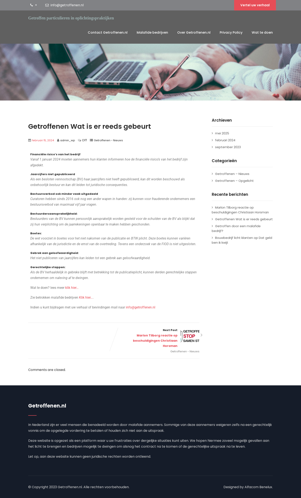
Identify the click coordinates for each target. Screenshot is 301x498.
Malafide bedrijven (152, 32)
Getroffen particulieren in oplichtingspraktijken (71, 18)
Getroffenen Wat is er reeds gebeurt (244, 219)
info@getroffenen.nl (140, 307)
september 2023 (228, 147)
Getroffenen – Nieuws (232, 174)
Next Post (157, 338)
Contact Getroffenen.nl (108, 32)
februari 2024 (225, 140)
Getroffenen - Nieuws (108, 140)
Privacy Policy (231, 32)
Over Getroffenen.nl (193, 32)
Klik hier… (86, 297)
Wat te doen (262, 32)
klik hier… (72, 288)
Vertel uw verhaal (255, 5)
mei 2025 (222, 133)
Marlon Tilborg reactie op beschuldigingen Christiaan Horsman (240, 209)
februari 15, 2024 (43, 140)
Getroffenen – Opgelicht (234, 180)
